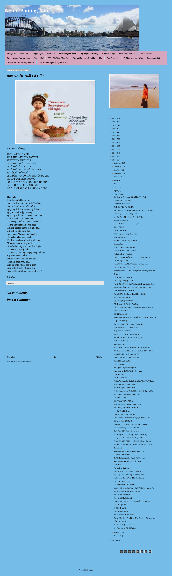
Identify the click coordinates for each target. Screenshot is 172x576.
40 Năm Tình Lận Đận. (122, 411)
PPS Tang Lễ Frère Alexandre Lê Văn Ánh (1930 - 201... (133, 351)
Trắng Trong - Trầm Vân (122, 200)
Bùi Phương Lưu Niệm (133, 58)
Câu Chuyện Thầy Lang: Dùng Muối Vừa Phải (130, 197)
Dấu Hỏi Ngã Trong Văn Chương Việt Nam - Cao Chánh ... (134, 307)
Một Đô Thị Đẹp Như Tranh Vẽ (124, 301)
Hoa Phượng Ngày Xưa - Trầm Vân (126, 408)
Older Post (99, 357)
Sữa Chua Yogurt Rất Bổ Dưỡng (125, 528)
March (116, 194)
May (116, 187)
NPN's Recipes (145, 54)
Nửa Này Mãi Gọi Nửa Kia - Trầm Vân (127, 461)
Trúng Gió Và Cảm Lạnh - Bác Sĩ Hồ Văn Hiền (130, 294)
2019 (114, 143)
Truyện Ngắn (37, 54)
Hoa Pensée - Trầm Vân (122, 495)
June (116, 184)
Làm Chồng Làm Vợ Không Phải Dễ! (127, 354)
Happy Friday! (119, 227)
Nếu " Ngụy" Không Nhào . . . (124, 401)
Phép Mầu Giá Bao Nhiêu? (123, 331)
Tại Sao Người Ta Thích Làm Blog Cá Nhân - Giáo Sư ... (133, 441)
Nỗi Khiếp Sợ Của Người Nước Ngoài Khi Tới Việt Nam (133, 210)
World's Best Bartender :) (122, 468)
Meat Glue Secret (120, 237)
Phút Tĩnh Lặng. (119, 374)
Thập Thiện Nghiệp (120, 321)
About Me (24, 54)
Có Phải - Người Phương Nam (124, 414)
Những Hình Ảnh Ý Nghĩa (84, 58)
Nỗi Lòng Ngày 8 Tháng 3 (123, 421)
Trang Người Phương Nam (18, 58)
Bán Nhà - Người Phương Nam (124, 388)
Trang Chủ (11, 54)
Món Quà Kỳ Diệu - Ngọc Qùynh (125, 240)
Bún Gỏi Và (118, 448)
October (117, 170)
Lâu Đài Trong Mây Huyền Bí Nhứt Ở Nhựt (129, 217)
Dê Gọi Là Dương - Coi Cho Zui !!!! (126, 428)
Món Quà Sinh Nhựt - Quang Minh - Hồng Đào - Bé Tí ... (133, 444)
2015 (114, 156)
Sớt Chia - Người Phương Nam (124, 384)
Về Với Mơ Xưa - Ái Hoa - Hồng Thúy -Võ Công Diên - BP (134, 271)
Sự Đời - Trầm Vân (120, 508)
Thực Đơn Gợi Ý (119, 364)
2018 (114, 146)
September (118, 173)
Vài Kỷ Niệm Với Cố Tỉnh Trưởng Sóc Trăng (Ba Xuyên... (134, 284)
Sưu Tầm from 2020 (67, 54)
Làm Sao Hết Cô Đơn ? (122, 204)
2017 (114, 149)
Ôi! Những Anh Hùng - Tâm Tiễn (125, 234)
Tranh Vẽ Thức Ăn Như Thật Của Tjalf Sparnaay (131, 264)
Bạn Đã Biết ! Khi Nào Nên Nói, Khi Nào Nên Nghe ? (132, 348)
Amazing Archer (119, 344)
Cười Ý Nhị (38, 58)
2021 (114, 136)
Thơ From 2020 (113, 58)
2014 (114, 160)
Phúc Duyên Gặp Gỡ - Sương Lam (125, 327)
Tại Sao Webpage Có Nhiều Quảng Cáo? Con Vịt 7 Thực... (134, 381)
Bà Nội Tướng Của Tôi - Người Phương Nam (129, 458)
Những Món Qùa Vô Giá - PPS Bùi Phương (129, 478)
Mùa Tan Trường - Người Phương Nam (127, 404)
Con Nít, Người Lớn (121, 261)
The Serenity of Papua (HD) (123, 277)
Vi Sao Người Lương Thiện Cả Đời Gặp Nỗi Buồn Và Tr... (134, 391)
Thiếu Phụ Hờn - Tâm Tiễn (123, 254)
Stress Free (117, 465)
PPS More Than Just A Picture (124, 515)
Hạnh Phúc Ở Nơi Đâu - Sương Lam (126, 431)
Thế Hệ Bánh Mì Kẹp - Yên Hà (124, 485)
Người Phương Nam (27, 10)
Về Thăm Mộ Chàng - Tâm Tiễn (125, 341)
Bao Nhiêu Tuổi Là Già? (122, 297)
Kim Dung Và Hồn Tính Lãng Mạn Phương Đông (131, 424)
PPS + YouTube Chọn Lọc (58, 58)
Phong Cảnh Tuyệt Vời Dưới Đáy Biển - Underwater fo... (133, 501)
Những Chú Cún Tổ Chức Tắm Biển (126, 358)
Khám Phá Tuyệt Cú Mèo (122, 361)
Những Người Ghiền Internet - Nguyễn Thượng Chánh (132, 418)
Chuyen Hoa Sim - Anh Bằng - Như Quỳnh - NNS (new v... (134, 518)
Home (56, 357)
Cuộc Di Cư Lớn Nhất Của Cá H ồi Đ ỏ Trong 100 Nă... (132, 257)
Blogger (90, 570)
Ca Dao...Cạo (118, 244)
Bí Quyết (117, 274)
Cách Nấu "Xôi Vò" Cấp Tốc (124, 207)
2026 (114, 118)
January (117, 536)
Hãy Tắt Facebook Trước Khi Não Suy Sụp (128, 337)
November (118, 166)
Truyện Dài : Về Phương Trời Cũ (20, 63)
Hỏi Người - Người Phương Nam (125, 368)
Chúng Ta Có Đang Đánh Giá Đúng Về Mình (129, 438)
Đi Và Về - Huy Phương (122, 454)
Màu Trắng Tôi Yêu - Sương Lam (125, 214)
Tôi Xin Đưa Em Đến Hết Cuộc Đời (126, 267)
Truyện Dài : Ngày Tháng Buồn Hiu (53, 63)
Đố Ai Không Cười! (120, 314)
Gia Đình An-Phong (120, 398)
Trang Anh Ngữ (153, 58)
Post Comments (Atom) (24, 361)
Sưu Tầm (51, 54)
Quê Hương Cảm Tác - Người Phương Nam (129, 324)
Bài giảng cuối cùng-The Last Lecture (127, 491)
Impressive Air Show (121, 220)
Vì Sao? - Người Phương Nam (124, 247)
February (117, 532)
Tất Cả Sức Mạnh (120, 521)
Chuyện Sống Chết (120, 230)
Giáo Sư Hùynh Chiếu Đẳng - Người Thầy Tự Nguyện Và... (134, 488)
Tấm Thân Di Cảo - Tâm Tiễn (124, 291)
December (118, 163)
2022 (114, 132)
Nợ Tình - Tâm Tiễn (121, 378)
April (116, 191)
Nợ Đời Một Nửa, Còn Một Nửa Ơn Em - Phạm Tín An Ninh (135, 317)
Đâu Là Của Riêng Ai (121, 511)
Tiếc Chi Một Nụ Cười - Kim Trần (125, 250)
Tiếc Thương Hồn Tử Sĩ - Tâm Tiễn (126, 304)
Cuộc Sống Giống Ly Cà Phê (124, 281)
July (115, 180)
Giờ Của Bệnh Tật (120, 505)
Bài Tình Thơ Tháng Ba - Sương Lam (127, 394)
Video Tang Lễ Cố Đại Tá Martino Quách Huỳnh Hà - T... (133, 287)
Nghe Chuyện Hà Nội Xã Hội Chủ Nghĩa (128, 371)
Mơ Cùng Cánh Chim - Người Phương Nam (129, 475)
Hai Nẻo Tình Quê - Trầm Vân (124, 525)
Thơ (100, 58)
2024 (114, 125)
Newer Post (11, 357)
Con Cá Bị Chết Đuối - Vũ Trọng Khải (127, 224)
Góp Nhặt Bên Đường (89, 54)
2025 (114, 122)
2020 (114, 139)
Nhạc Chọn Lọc (108, 54)
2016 (114, 153)
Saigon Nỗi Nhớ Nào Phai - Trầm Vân (127, 334)
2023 (114, 129)
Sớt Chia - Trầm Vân (121, 311)
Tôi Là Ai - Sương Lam (122, 481)
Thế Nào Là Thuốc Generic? (123, 498)
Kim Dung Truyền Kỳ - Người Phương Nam (129, 451)
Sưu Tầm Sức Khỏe (127, 54)
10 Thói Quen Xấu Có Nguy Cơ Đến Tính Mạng (130, 434)
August (116, 177)
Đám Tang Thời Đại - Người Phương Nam (128, 471)
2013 (114, 540)
